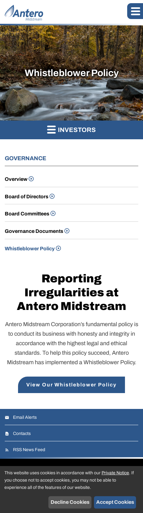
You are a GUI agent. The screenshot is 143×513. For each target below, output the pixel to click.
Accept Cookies (115, 502)
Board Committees (27, 213)
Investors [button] (71, 129)
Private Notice (115, 472)
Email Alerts (25, 417)
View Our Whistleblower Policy (71, 384)
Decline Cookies (70, 502)
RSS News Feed (29, 449)
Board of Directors (26, 196)
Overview (16, 179)
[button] (135, 11)
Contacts (22, 433)
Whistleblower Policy (30, 248)
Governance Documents (34, 231)
